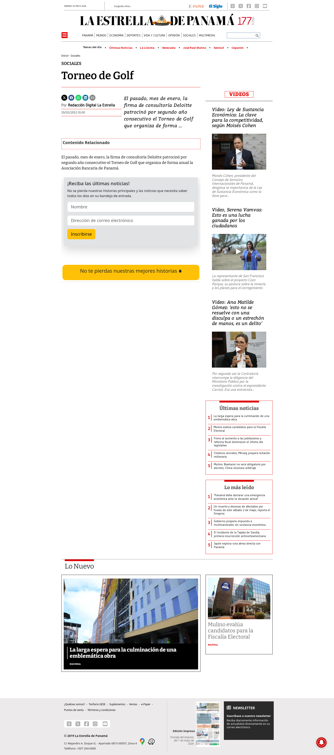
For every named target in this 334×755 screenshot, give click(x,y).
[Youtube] (265, 6)
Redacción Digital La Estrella (91, 105)
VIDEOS (239, 94)
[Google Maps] (142, 741)
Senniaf (219, 48)
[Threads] (233, 6)
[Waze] (151, 741)
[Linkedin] (85, 97)
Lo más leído (239, 487)
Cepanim (237, 48)
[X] (241, 6)
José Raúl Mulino (194, 48)
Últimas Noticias (120, 48)
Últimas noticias (239, 408)
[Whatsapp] (78, 97)
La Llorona (147, 48)
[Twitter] (64, 97)
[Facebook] (249, 6)
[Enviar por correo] (92, 97)
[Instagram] (257, 6)
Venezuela (169, 48)
